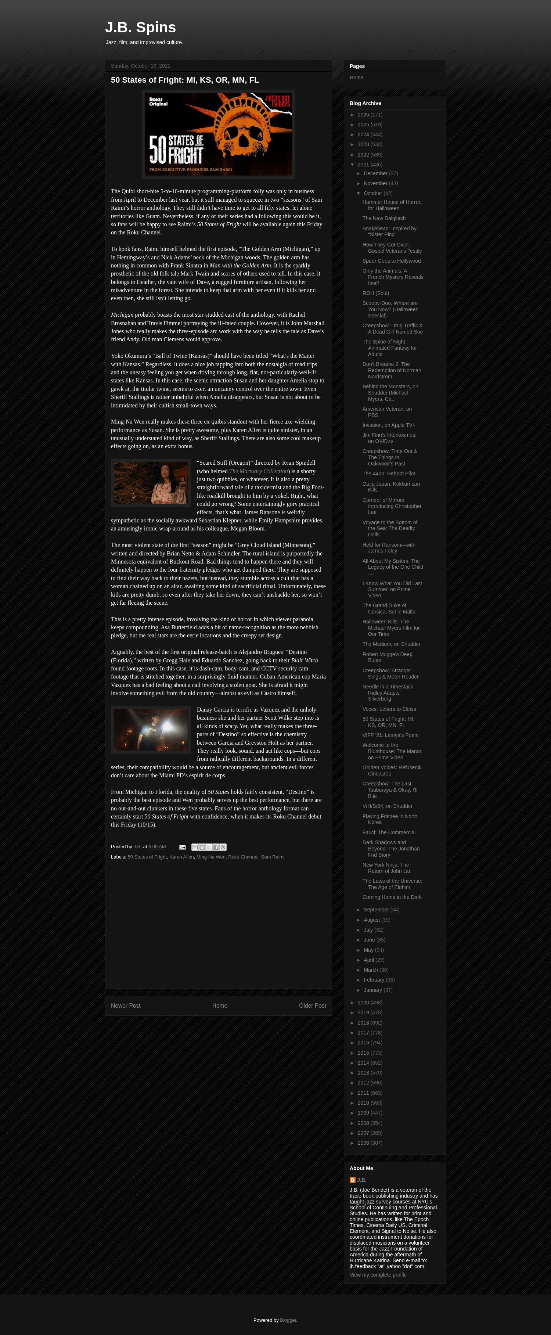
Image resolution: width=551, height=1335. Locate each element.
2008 (364, 1123)
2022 (364, 155)
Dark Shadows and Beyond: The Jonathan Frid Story (391, 848)
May (369, 950)
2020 (364, 1002)
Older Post (312, 1006)
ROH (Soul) (376, 293)
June (370, 940)
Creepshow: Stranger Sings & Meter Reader (391, 674)
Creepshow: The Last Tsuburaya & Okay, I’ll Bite (390, 790)
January (373, 990)
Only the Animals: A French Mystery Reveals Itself (393, 277)
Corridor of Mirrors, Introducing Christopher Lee (392, 506)
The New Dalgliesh (384, 218)
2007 (364, 1133)
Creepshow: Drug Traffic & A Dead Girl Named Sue (393, 329)
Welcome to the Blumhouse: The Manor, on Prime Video (392, 751)
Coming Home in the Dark (392, 897)
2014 (364, 1063)
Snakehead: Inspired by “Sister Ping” (390, 232)
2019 (364, 1012)
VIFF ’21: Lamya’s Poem (391, 735)
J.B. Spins (140, 27)
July (369, 930)
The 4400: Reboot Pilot (389, 473)
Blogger (288, 1320)
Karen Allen (181, 857)
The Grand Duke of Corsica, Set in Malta (389, 608)
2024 (364, 134)
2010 (364, 1103)
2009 (364, 1113)
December (376, 173)
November (376, 183)
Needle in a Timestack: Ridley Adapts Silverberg (389, 693)
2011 (364, 1093)
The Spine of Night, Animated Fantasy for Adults (390, 348)
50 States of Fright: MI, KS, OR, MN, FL (389, 722)
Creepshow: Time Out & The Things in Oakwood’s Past (390, 457)
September (377, 910)
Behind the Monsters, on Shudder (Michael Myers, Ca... (390, 393)
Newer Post (126, 1006)
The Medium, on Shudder (392, 644)
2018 (364, 1023)
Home (220, 1006)
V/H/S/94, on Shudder (388, 806)
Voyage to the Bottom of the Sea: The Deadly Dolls (390, 528)
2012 (364, 1083)
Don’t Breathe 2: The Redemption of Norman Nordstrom (392, 370)
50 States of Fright (147, 857)
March (371, 970)
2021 (364, 165)
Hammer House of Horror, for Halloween (392, 205)
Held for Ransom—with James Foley (389, 548)
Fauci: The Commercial (389, 832)
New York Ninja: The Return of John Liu (386, 868)
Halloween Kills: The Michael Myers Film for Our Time (391, 628)
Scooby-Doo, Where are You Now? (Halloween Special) (390, 309)
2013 (364, 1073)
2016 (364, 1043)
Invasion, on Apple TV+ (389, 425)
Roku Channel (243, 857)
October (373, 193)
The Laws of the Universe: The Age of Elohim (392, 884)
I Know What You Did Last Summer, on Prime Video (392, 589)
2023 (364, 144)
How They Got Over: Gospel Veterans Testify (392, 248)
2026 (364, 115)
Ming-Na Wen (211, 857)
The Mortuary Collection (258, 471)
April (369, 960)
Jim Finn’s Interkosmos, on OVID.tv (390, 438)
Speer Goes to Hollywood (392, 261)
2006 (364, 1143)
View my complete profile (378, 1275)
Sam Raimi (273, 857)
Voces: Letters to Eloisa (389, 709)
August (372, 920)
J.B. (362, 1180)
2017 (364, 1033)
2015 (364, 1053)
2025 (364, 124)
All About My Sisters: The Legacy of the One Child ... (393, 567)
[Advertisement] (218, 931)
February (375, 980)
